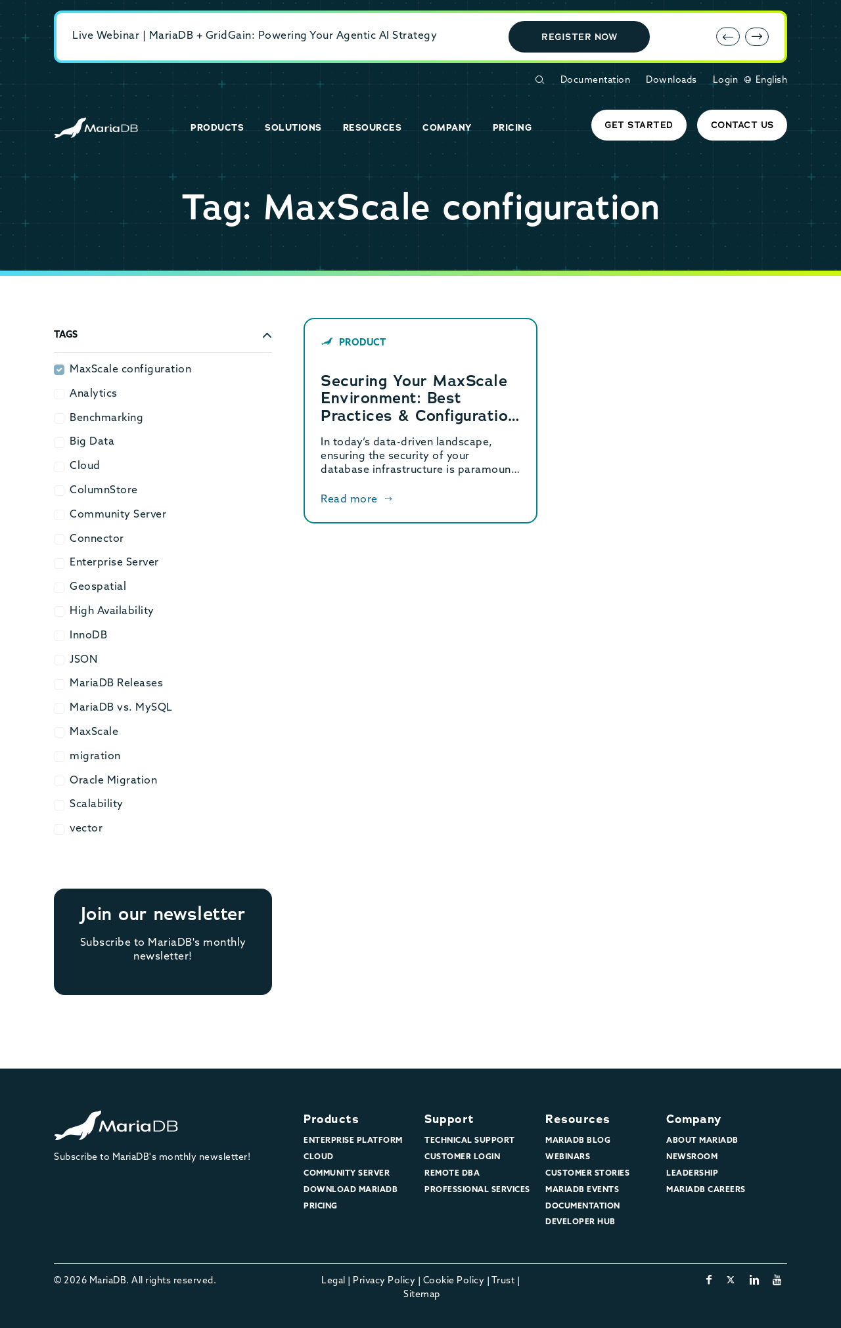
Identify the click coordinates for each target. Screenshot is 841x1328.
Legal (333, 1281)
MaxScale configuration (130, 370)
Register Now (579, 37)
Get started (638, 125)
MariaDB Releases (116, 683)
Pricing (321, 1206)
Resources (577, 1119)
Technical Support (469, 1141)
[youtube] (778, 1280)
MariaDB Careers (706, 1190)
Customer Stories (587, 1174)
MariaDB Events (582, 1190)
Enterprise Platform (353, 1141)
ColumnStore (104, 490)
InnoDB (88, 636)
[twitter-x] (731, 1280)
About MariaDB (702, 1141)
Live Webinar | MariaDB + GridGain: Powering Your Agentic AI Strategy (254, 36)
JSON (83, 660)
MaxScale (94, 732)
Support (449, 1119)
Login (726, 80)
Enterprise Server (114, 563)
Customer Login (462, 1157)
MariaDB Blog (577, 1141)
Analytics (94, 394)
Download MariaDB (351, 1190)
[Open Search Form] (539, 79)
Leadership (692, 1174)
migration (95, 756)
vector (86, 829)
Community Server (118, 515)
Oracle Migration (113, 781)
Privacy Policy (384, 1281)
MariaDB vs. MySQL (121, 708)
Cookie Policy (454, 1281)
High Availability (112, 611)
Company (693, 1119)
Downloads (671, 80)
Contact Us (742, 125)
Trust (503, 1281)
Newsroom (691, 1157)
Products (331, 1119)
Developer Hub (580, 1222)
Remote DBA (452, 1174)
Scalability (97, 804)
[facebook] (709, 1280)
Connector (97, 539)
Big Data (92, 442)
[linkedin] (755, 1280)
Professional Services (477, 1190)
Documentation (595, 80)
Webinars (567, 1157)
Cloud (85, 466)
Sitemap (421, 1295)
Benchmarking (106, 418)
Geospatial (98, 587)
